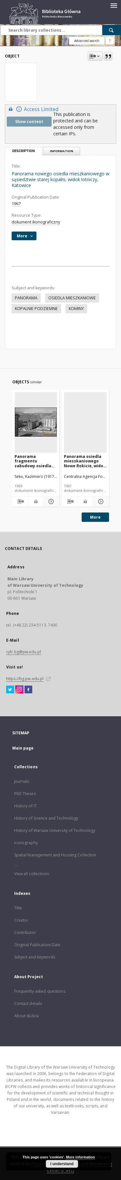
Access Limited (32, 109)
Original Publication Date (37, 944)
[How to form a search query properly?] (110, 41)
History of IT (25, 806)
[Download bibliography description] (20, 501)
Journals (21, 781)
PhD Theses (25, 793)
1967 (16, 203)
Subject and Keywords (34, 957)
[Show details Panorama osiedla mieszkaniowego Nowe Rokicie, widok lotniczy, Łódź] (100, 501)
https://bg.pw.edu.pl (25, 678)
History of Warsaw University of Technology (55, 830)
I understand (62, 1164)
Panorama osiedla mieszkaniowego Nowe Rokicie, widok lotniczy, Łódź (85, 461)
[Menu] (113, 5)
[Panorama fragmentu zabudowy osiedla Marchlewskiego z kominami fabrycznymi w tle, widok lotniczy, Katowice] (36, 422)
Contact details (28, 1003)
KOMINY (76, 308)
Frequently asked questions (40, 991)
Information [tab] (61, 151)
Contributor (25, 932)
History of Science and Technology (46, 818)
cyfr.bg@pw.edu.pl (23, 652)
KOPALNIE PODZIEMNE (36, 308)
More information (80, 1157)
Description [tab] (23, 151)
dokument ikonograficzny (36, 222)
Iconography (26, 842)
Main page (23, 748)
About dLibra (26, 1016)
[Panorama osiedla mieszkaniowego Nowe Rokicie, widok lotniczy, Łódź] (85, 422)
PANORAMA (26, 298)
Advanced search (86, 40)
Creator (21, 920)
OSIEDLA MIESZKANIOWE (72, 298)
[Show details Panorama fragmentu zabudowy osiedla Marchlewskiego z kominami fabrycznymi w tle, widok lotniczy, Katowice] (50, 501)
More (95, 517)
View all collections (31, 873)
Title (18, 908)
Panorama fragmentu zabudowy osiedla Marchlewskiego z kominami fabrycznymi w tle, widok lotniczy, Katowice (33, 461)
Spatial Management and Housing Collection (55, 855)
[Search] (111, 30)
